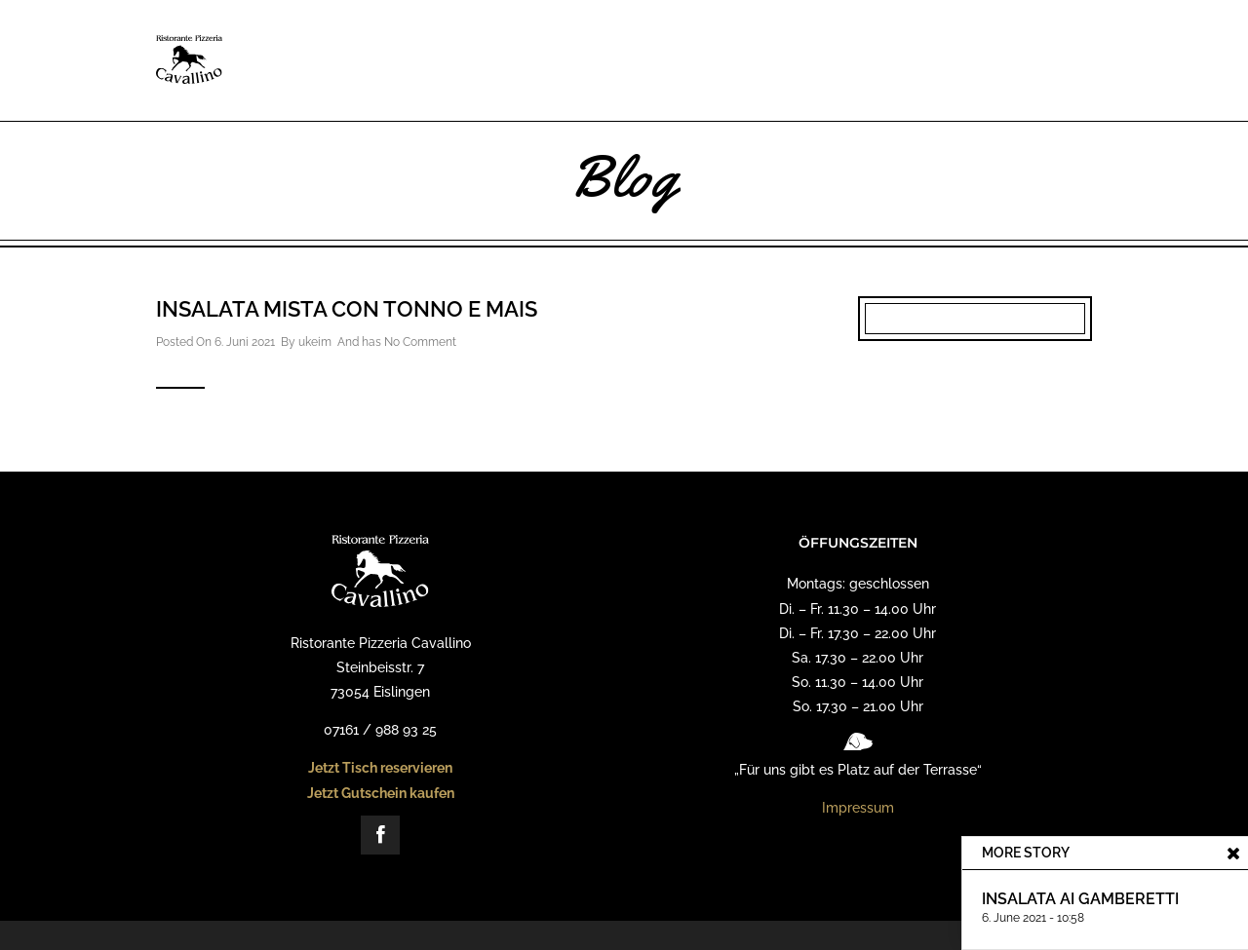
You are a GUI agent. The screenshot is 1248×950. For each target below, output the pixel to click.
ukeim (315, 342)
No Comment (420, 342)
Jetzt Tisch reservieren (380, 768)
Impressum (858, 808)
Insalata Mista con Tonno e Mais (346, 309)
